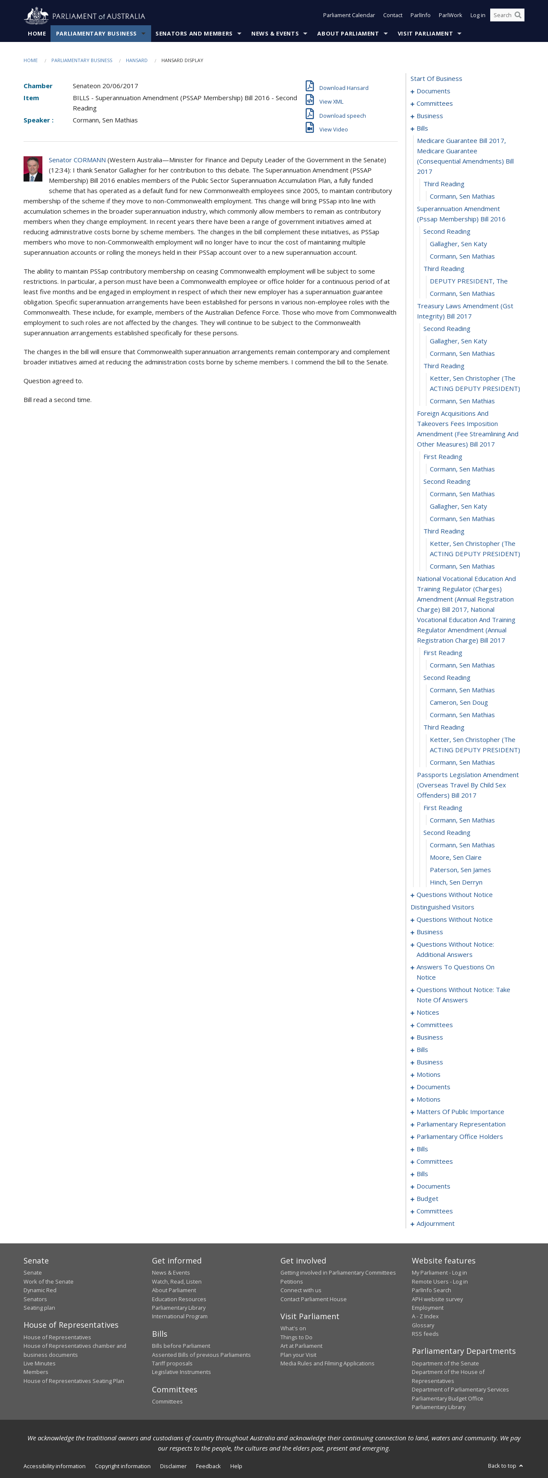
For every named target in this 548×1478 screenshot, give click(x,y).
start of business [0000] (436, 78)
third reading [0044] (444, 727)
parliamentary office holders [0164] (460, 1136)
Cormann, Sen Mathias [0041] (462, 690)
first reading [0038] (442, 653)
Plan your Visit (298, 1355)
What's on (293, 1328)
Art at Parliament (301, 1346)
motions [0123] (429, 1099)
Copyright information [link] (123, 1466)
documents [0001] (433, 91)
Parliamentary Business (96, 34)
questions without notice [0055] (455, 895)
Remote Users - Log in (440, 1281)
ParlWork (450, 16)
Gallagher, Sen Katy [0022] (458, 341)
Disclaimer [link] (173, 1466)
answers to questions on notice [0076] (455, 972)
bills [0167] (422, 1149)
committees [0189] (435, 1161)
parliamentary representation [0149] (461, 1124)
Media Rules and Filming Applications (327, 1364)
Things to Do (296, 1337)
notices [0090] (428, 1012)
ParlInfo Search (431, 1290)
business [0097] (430, 1037)
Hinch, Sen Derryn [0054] (456, 882)
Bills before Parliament (181, 1346)
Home (37, 34)
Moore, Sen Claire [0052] (456, 857)
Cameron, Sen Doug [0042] (459, 702)
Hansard (137, 60)
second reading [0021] (447, 329)
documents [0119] (433, 1087)
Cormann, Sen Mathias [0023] (462, 353)
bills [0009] (422, 128)
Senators (35, 1299)
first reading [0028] (442, 457)
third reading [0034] (444, 531)
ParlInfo (421, 16)
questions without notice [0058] (455, 919)
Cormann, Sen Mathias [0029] (462, 469)
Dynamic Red (40, 1290)
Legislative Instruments (181, 1372)
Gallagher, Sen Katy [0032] (458, 506)
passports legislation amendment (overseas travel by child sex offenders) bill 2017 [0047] (468, 785)
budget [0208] (427, 1199)
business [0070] (430, 932)
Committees (167, 1402)
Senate (33, 1273)
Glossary (423, 1325)
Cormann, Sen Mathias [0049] (462, 820)
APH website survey (437, 1299)
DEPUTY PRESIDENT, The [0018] (469, 281)
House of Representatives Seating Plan (74, 1381)
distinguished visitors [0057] (442, 907)
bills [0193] (422, 1174)
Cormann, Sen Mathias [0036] (462, 566)
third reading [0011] (444, 184)
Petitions (291, 1281)
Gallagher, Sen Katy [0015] (458, 244)
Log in (478, 16)
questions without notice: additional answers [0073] (455, 949)
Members (36, 1372)
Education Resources (179, 1299)
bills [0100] (422, 1050)
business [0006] (430, 116)
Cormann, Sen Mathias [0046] (462, 762)
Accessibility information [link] (55, 1466)
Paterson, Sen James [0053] (460, 870)
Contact (392, 16)
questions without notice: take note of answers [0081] (463, 995)
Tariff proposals (172, 1364)
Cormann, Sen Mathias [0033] (462, 519)
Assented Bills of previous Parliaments (201, 1355)
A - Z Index (425, 1316)
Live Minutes (40, 1364)
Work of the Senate (49, 1281)
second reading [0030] (447, 481)
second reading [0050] (447, 832)
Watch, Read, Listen (177, 1281)
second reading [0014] (447, 231)
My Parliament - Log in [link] (439, 1273)
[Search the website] (507, 16)
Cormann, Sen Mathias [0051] (462, 845)
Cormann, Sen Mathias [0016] (462, 256)
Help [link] (236, 1466)
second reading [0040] (447, 677)
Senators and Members (194, 34)
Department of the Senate (445, 1364)
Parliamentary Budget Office (447, 1398)
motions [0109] (429, 1074)
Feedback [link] (208, 1466)
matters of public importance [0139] (460, 1112)
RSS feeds (425, 1334)
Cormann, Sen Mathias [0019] (462, 293)
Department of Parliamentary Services (460, 1390)
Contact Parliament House (313, 1299)
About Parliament (348, 34)
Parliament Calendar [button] (349, 16)
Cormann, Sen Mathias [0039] (462, 665)
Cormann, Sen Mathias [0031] (462, 494)
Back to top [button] (506, 1466)
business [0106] (430, 1062)
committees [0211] (435, 1211)
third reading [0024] (444, 366)
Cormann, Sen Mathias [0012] (462, 196)
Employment (428, 1308)
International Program (180, 1316)
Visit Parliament (425, 34)
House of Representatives (57, 1337)
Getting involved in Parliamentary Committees (338, 1273)
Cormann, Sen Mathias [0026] (462, 401)
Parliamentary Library (179, 1308)
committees (435, 1025)
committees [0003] (435, 103)
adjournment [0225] (436, 1223)
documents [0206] (433, 1186)
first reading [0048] (442, 808)
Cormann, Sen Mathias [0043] (462, 715)
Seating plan (39, 1308)
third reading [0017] (444, 269)
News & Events (275, 34)
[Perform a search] (518, 16)
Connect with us (301, 1290)
